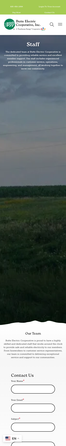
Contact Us (49, 12)
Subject (15, 419)
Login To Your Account (49, 7)
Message (15, 438)
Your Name (17, 381)
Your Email (17, 400)
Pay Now (16, 12)
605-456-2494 (16, 7)
